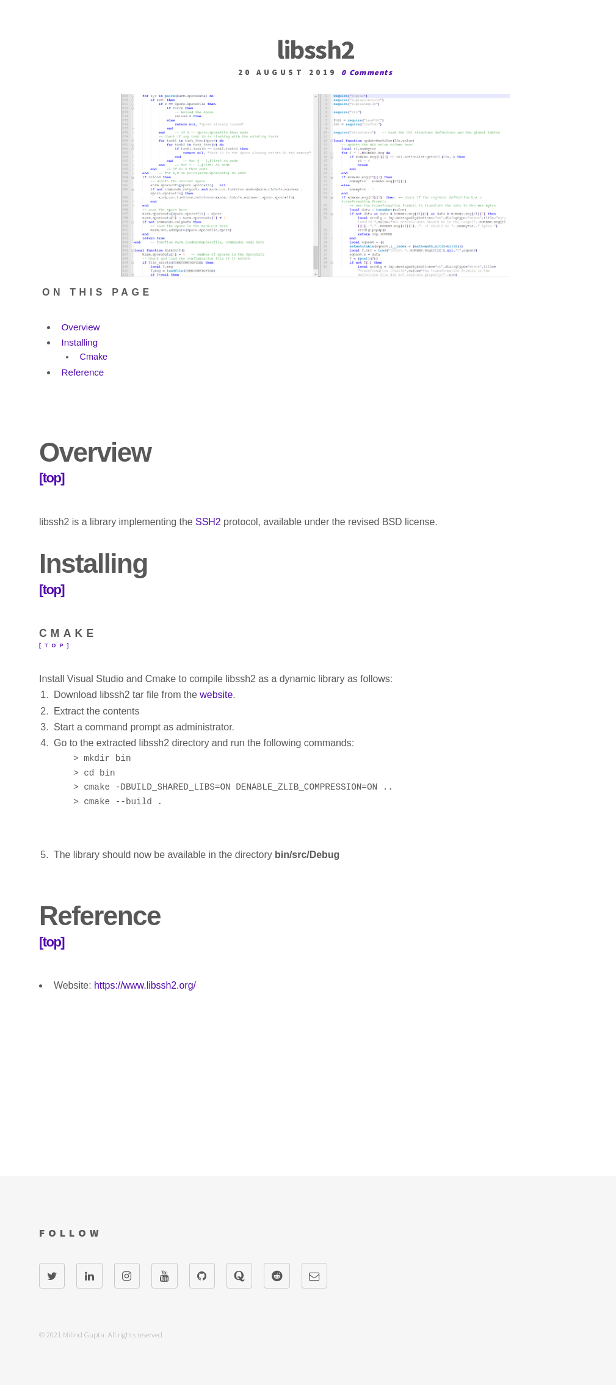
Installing (80, 342)
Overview (81, 327)
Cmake (94, 357)
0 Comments (367, 72)
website (216, 694)
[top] (51, 477)
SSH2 (208, 522)
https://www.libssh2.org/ (145, 985)
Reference (83, 372)
